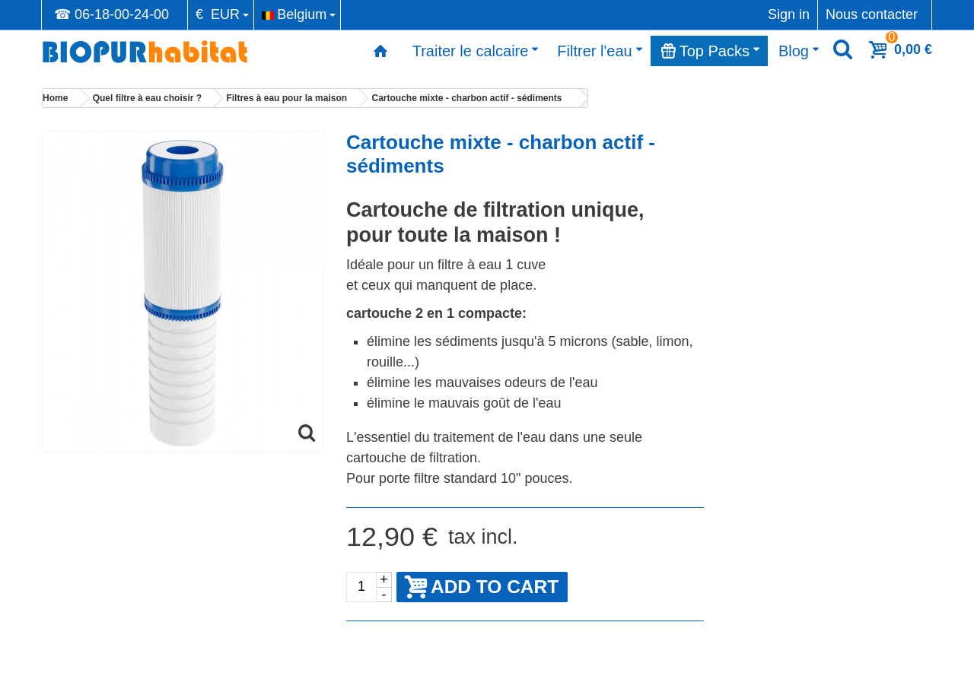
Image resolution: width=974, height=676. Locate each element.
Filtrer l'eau (599, 51)
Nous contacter (872, 14)
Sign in (789, 14)
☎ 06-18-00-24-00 (111, 14)
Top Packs (710, 51)
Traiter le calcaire (476, 51)
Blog (799, 51)
